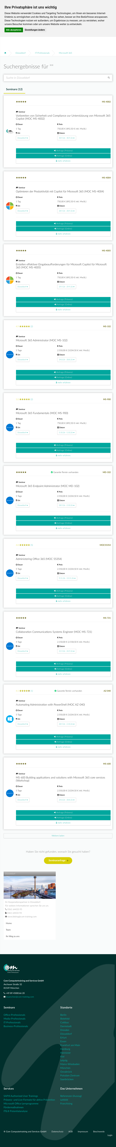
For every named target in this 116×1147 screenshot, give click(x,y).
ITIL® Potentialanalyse (15, 1111)
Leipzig (63, 1060)
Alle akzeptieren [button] (13, 30)
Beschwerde (99, 1132)
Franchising (66, 1103)
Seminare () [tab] (14, 89)
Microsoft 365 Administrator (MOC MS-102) (42, 340)
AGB (70, 1132)
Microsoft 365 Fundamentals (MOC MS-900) (42, 413)
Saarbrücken (67, 1079)
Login (110, 1135)
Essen (63, 1041)
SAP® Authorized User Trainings (21, 1096)
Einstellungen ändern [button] (35, 30)
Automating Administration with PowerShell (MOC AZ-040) (50, 704)
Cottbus (64, 1022)
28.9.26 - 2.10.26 (66, 505)
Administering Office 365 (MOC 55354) (39, 559)
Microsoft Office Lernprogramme (21, 1103)
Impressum (83, 1132)
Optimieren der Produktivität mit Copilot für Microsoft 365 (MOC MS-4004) (60, 191)
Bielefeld (64, 1019)
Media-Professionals (14, 1019)
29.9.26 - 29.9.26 (66, 287)
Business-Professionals (16, 1026)
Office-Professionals (14, 1015)
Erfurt (63, 1037)
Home (9, 923)
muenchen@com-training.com (20, 997)
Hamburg (65, 1049)
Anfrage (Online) (63, 156)
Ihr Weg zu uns (12, 936)
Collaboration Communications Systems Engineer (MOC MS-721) (54, 632)
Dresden (64, 1030)
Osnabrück (66, 1072)
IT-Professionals (42, 53)
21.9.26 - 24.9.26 (66, 651)
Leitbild (64, 1100)
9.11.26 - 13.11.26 (67, 578)
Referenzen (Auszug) (71, 1096)
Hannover (65, 1053)
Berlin (63, 1015)
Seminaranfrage (58, 860)
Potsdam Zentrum (69, 1075)
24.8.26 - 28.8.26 (66, 360)
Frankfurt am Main (70, 1045)
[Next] (58, 835)
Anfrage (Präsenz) (63, 150)
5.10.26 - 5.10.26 (66, 432)
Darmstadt (66, 1026)
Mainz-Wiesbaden (70, 1064)
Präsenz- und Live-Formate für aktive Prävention (29, 1100)
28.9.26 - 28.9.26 (66, 211)
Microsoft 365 (65, 53)
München (65, 1068)
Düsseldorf (21, 53)
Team (8, 930)
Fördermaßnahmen (14, 1107)
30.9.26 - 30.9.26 (66, 138)
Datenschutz (58, 1132)
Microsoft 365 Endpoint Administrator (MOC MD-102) (47, 486)
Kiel (62, 1056)
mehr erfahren (63, 161)
